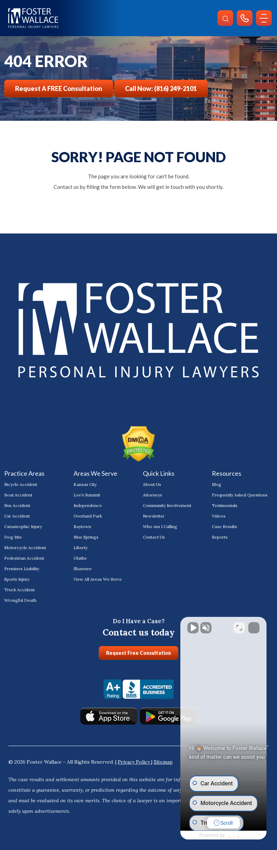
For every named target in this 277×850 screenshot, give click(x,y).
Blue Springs (86, 537)
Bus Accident (17, 505)
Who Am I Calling (160, 526)
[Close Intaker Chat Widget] (253, 625)
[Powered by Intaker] (217, 835)
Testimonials (224, 505)
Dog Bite (13, 537)
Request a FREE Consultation (58, 88)
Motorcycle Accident (25, 547)
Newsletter (154, 516)
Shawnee (83, 568)
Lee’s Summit (87, 495)
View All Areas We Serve (98, 579)
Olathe (80, 558)
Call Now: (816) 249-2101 (161, 88)
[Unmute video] (153, 625)
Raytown (82, 526)
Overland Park (88, 516)
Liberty (81, 547)
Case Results (224, 526)
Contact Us (154, 537)
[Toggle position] (239, 625)
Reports (220, 537)
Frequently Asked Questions (240, 495)
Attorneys (152, 495)
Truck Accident (19, 589)
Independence (88, 505)
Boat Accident (18, 495)
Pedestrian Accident (24, 558)
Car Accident (17, 516)
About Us (152, 484)
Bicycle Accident (20, 484)
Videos (219, 516)
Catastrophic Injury (23, 526)
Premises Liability (21, 568)
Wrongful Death (20, 600)
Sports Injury (16, 579)
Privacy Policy (134, 762)
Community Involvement (167, 505)
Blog (216, 484)
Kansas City (85, 484)
